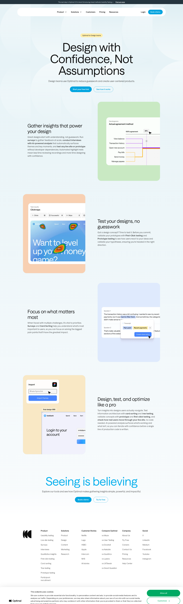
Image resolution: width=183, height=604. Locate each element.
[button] (62, 12)
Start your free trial (81, 89)
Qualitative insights (48, 554)
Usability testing (47, 535)
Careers (125, 545)
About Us (126, 535)
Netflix (83, 535)
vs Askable (106, 549)
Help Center (127, 563)
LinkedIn (146, 540)
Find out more (120, 2)
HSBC (83, 545)
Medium (146, 545)
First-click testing (48, 559)
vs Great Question (109, 568)
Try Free (125, 540)
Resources (113, 12)
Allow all (163, 582)
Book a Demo (155, 12)
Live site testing (47, 540)
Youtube (146, 554)
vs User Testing (108, 540)
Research (65, 554)
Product (64, 535)
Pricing (102, 12)
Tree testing (45, 568)
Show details (36, 599)
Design (64, 540)
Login (143, 12)
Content (64, 545)
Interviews (45, 549)
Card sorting (46, 563)
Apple (83, 549)
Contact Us (127, 549)
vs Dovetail (106, 545)
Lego (83, 540)
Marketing (65, 549)
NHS (83, 559)
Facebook (147, 549)
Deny (163, 597)
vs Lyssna (106, 559)
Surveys (44, 545)
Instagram (147, 559)
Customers (90, 12)
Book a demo (83, 499)
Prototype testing (48, 573)
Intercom (85, 554)
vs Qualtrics (107, 554)
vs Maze (105, 535)
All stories (85, 563)
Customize (164, 590)
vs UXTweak (107, 563)
